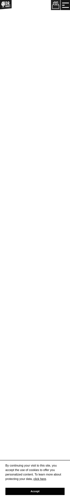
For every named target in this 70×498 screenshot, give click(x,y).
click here (39, 479)
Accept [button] (35, 491)
